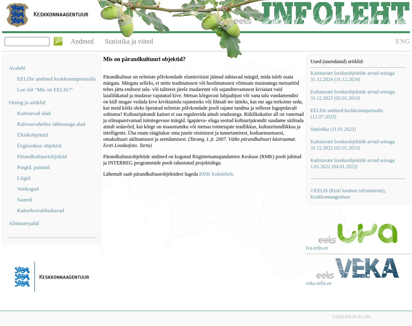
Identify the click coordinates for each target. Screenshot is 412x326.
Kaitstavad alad (34, 113)
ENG (402, 41)
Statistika (333, 129)
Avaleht (17, 68)
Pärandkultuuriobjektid (42, 156)
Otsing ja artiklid (27, 102)
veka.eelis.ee (318, 283)
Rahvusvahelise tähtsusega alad (51, 124)
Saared (24, 199)
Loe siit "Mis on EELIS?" (45, 89)
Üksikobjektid (32, 135)
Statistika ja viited (129, 41)
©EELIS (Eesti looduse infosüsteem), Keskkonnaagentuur (348, 194)
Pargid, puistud (33, 167)
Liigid (23, 178)
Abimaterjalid (24, 223)
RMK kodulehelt (216, 174)
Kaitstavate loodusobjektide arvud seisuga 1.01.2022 (352, 163)
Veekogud (28, 189)
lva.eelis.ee (317, 248)
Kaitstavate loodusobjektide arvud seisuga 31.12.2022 (352, 145)
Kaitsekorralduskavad (40, 210)
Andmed (82, 41)
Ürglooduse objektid (39, 145)
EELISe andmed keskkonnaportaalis (56, 79)
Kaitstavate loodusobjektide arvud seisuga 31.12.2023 (352, 95)
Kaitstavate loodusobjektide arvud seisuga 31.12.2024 (352, 76)
